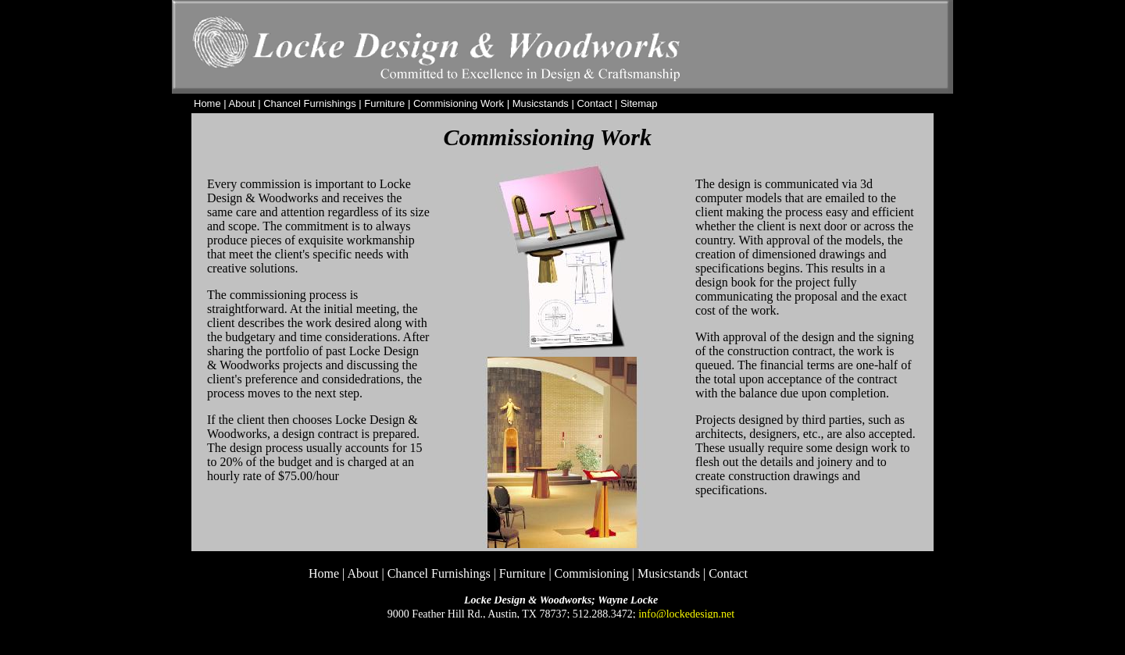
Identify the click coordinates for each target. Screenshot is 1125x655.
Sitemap (639, 103)
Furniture (384, 103)
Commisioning (592, 573)
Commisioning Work (458, 103)
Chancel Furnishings (309, 103)
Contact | (598, 103)
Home (207, 103)
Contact (728, 573)
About (242, 103)
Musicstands (540, 103)
